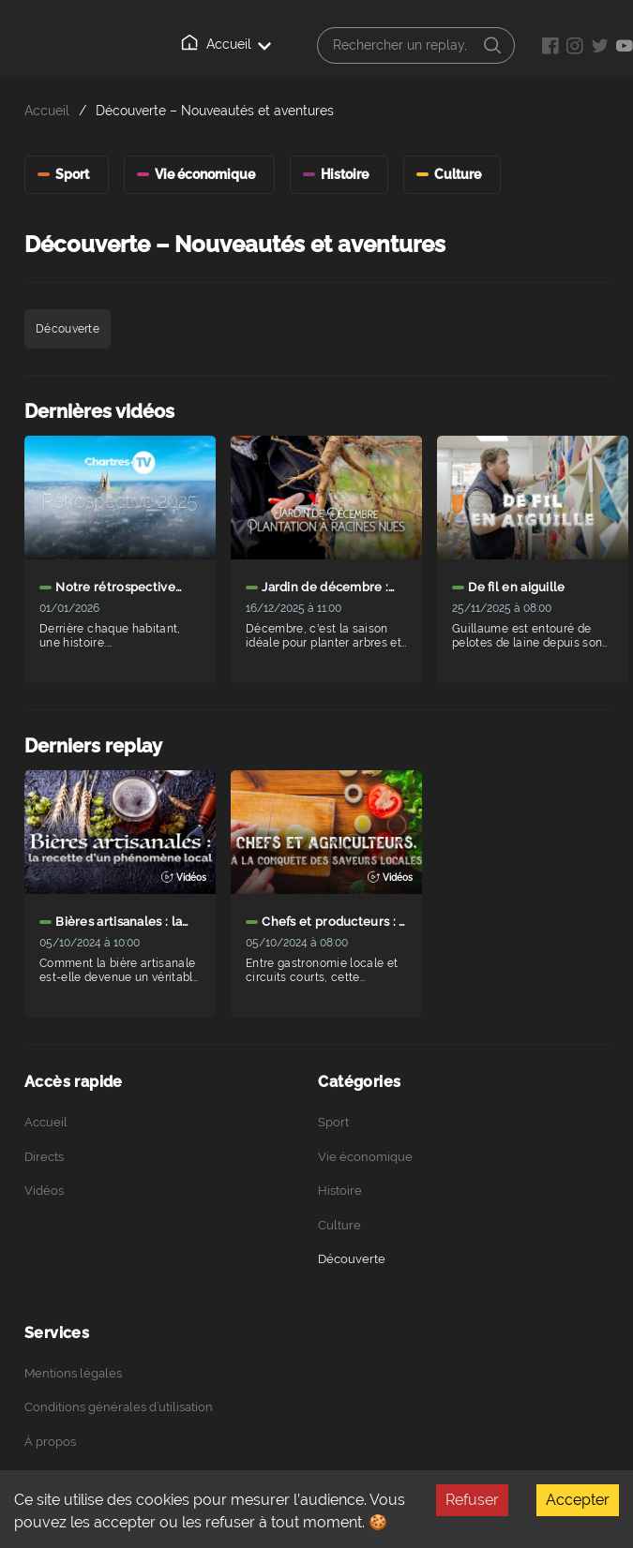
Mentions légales (73, 1373)
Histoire (340, 1190)
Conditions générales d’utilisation (118, 1407)
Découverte (351, 1259)
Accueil (226, 43)
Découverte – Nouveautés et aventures (215, 110)
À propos (50, 1442)
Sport (333, 1122)
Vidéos (44, 1190)
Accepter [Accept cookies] (578, 1500)
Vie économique (365, 1157)
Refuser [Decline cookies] (472, 1500)
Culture (339, 1225)
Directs (44, 1157)
